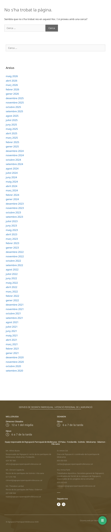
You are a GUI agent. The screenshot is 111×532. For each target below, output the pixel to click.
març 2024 (12, 190)
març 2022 (12, 291)
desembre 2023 (15, 203)
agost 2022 (12, 269)
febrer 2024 (12, 194)
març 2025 (12, 137)
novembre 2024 (15, 155)
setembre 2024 (14, 164)
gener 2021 (12, 353)
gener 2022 (12, 300)
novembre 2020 (15, 361)
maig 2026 (12, 76)
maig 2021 (12, 335)
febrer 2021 (12, 348)
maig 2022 (12, 282)
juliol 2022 (12, 274)
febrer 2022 (12, 295)
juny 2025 (11, 124)
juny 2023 (11, 225)
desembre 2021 (15, 304)
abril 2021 (11, 339)
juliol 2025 (12, 120)
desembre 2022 (15, 252)
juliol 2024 (12, 172)
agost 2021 (12, 322)
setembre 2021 (14, 318)
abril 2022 (11, 287)
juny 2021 (11, 331)
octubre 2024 (13, 159)
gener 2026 (12, 93)
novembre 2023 (15, 208)
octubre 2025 (13, 107)
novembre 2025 (15, 102)
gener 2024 (12, 199)
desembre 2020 (15, 357)
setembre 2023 (14, 216)
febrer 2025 (12, 142)
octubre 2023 (13, 212)
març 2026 (12, 85)
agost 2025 (12, 115)
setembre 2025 (14, 111)
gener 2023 (12, 247)
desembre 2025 (15, 98)
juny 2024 (11, 177)
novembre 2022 (15, 256)
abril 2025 (11, 133)
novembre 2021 (15, 309)
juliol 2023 (12, 221)
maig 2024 (12, 181)
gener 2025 (12, 146)
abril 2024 (11, 186)
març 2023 (12, 238)
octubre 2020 (13, 366)
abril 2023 (11, 234)
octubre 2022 (13, 260)
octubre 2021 (13, 313)
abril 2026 (11, 80)
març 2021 (12, 344)
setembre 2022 (14, 265)
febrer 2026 (12, 89)
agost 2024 (12, 168)
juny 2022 (11, 278)
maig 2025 (12, 129)
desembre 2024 (15, 151)
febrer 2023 (12, 243)
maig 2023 (12, 230)
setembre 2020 (14, 370)
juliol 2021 (12, 326)
